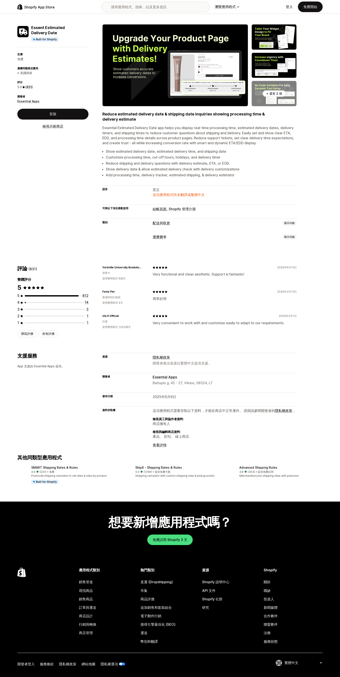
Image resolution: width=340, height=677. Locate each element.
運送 (144, 633)
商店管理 (86, 633)
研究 (205, 607)
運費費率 (160, 237)
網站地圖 (88, 664)
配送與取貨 (161, 223)
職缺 (267, 590)
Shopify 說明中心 (215, 582)
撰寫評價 (27, 333)
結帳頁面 (160, 209)
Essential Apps (28, 101)
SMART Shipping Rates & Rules (54, 467)
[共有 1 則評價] (87, 316)
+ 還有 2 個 (274, 93)
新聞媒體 (271, 607)
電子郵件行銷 (151, 616)
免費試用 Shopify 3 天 (170, 540)
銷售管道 (86, 582)
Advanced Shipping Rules (258, 467)
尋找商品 (86, 590)
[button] (65, 475)
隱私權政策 (161, 357)
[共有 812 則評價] (85, 295)
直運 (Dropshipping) (157, 582)
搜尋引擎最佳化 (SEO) (158, 624)
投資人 (269, 599)
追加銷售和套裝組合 (156, 607)
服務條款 (47, 664)
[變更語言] (303, 662)
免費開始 (310, 7)
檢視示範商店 (52, 126)
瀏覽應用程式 (227, 7)
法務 (267, 633)
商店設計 (86, 616)
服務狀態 (271, 641)
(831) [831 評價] (29, 87)
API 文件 (209, 590)
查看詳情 (160, 445)
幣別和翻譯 (149, 641)
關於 (267, 582)
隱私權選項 (109, 664)
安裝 (52, 114)
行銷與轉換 (87, 624)
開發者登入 (26, 664)
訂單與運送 (87, 607)
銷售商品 (86, 599)
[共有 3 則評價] (87, 309)
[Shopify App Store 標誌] (36, 7)
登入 (289, 7)
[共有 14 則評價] (86, 302)
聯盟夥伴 (271, 624)
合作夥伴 (271, 616)
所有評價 (48, 333)
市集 (144, 590)
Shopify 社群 (212, 599)
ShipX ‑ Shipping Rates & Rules (158, 467)
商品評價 (147, 599)
